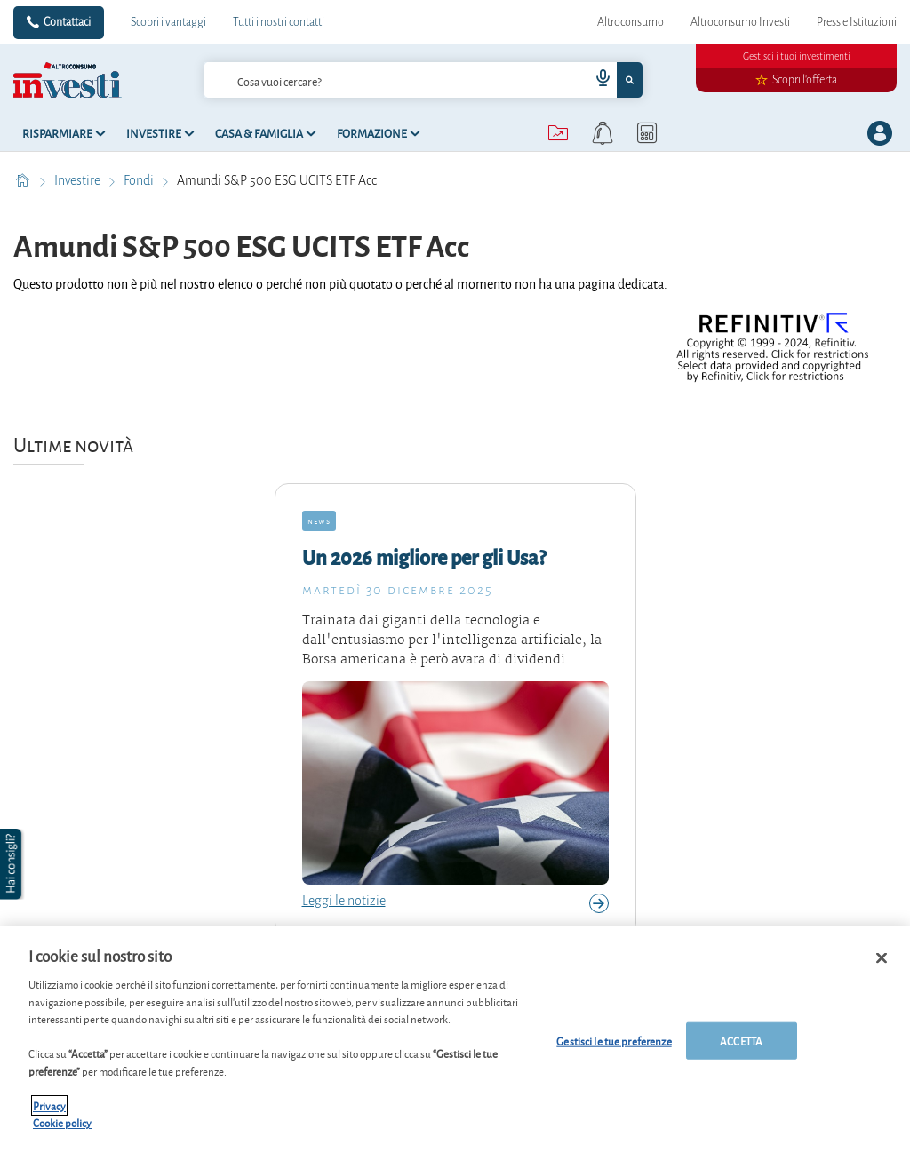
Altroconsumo (630, 22)
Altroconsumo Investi (740, 22)
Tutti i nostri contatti (278, 22)
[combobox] (423, 80)
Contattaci (67, 22)
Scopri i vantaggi (168, 22)
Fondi (140, 180)
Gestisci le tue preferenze (613, 1040)
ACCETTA (741, 1040)
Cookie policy (62, 1122)
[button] (12, 864)
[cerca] (368, 80)
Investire (78, 180)
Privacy (49, 1105)
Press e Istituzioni (857, 22)
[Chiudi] (881, 958)
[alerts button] (602, 133)
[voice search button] (595, 80)
